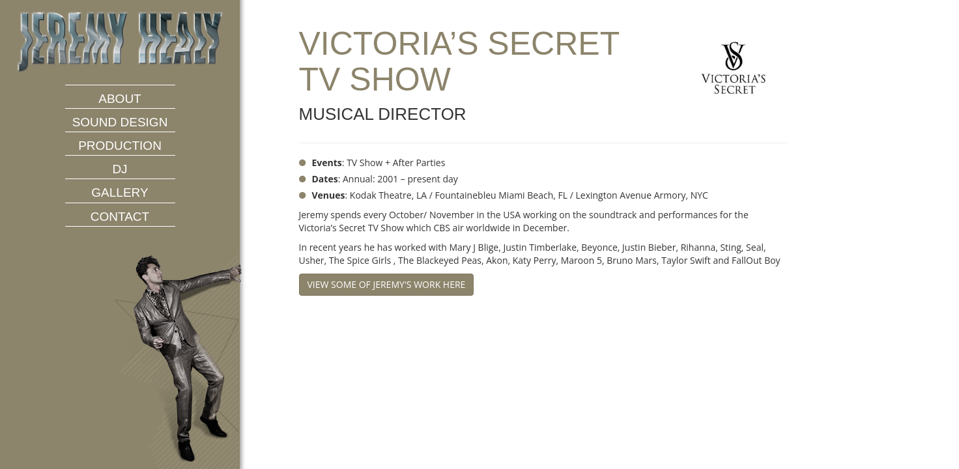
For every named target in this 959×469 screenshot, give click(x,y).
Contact (120, 216)
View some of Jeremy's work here (387, 284)
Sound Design (120, 122)
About (119, 99)
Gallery (119, 192)
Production (120, 145)
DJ (119, 169)
